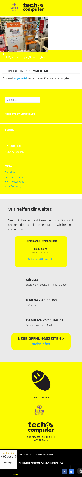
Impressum (23, 463)
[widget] (8, 459)
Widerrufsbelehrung (49, 463)
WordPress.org (13, 186)
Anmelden (10, 172)
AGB (61, 463)
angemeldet (20, 78)
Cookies (14, 474)
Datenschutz (34, 463)
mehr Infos (41, 344)
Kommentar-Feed (14, 181)
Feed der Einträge (14, 177)
